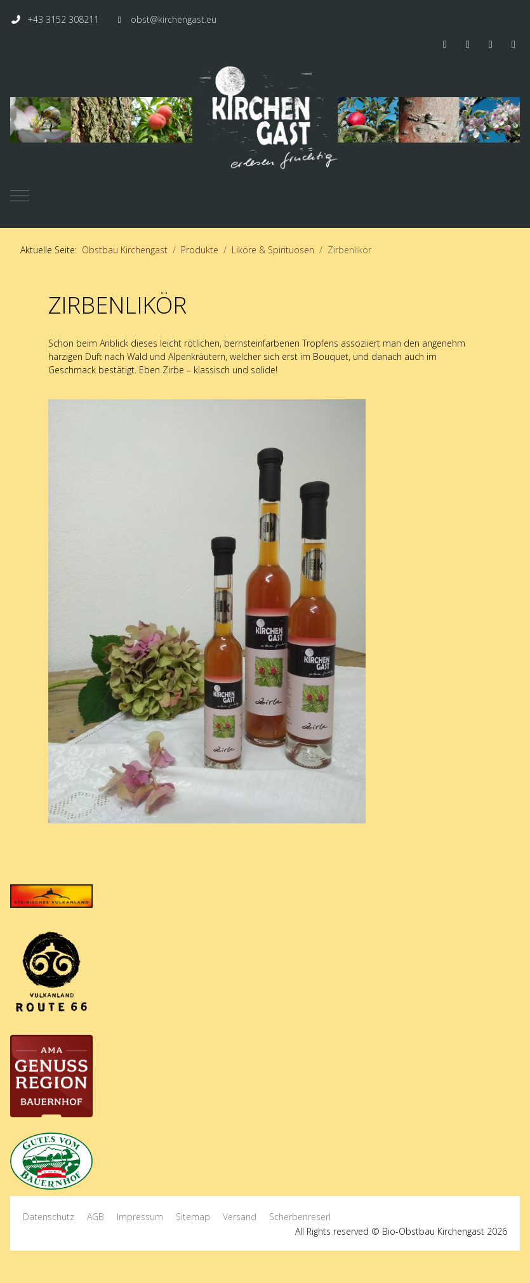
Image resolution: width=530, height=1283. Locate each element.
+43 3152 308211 (63, 19)
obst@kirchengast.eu (173, 19)
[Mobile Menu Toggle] (19, 195)
